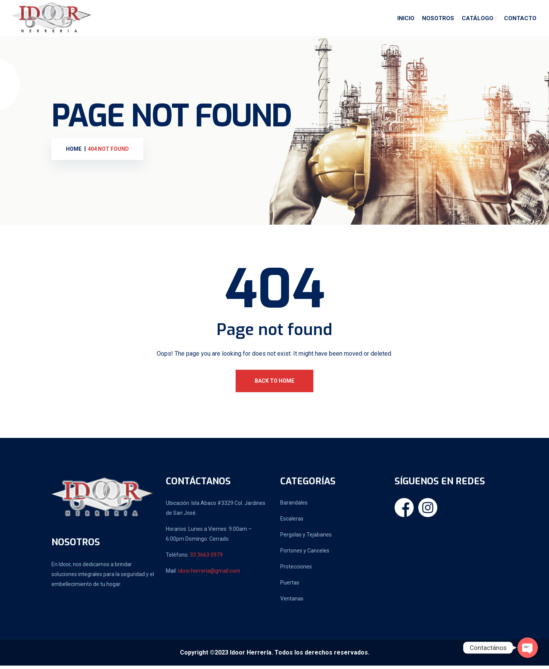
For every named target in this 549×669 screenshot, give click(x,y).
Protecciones (296, 570)
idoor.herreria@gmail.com (209, 574)
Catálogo (477, 20)
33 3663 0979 (206, 558)
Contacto (520, 20)
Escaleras (291, 522)
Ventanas (291, 602)
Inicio (405, 20)
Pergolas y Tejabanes (306, 538)
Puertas (289, 586)
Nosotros (438, 20)
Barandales (294, 506)
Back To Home (274, 384)
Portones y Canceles (304, 554)
